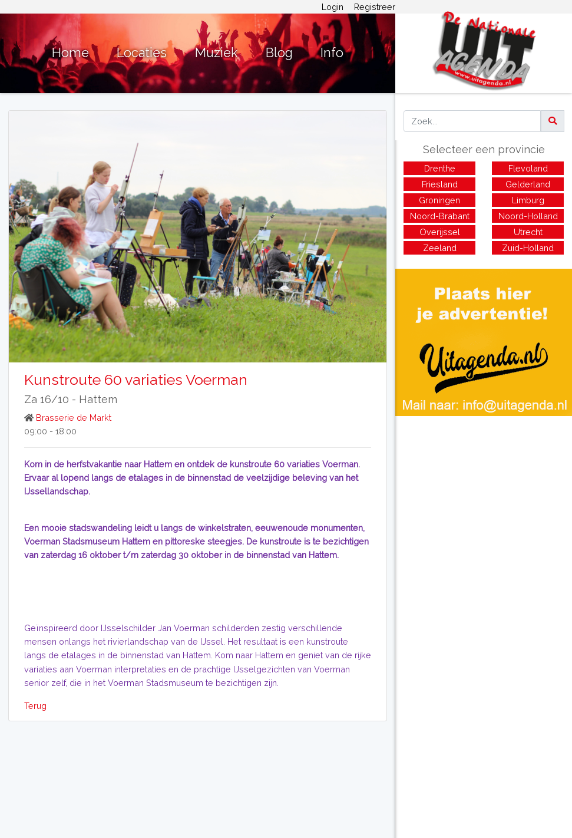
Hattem (98, 399)
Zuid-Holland (528, 248)
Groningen (439, 200)
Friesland (440, 184)
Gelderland (527, 184)
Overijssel (439, 232)
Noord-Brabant (439, 216)
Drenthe (439, 168)
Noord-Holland (528, 216)
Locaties (142, 52)
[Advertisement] (483, 498)
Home (70, 52)
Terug (35, 706)
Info (331, 52)
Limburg (528, 200)
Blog (279, 52)
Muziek (216, 52)
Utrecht (528, 232)
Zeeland (440, 248)
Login (332, 7)
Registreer (374, 7)
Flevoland (528, 168)
